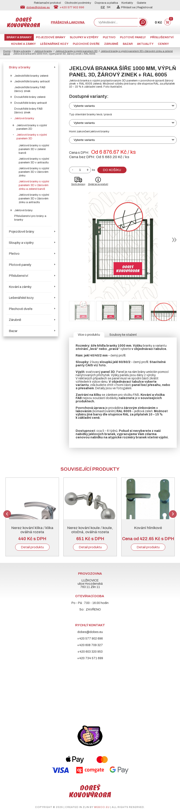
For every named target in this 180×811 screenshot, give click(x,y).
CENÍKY (163, 43)
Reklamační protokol (47, 2)
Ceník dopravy (78, 184)
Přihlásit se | (127, 7)
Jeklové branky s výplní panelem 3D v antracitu (34, 160)
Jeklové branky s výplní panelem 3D (76, 51)
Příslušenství (162, 37)
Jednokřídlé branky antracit (32, 81)
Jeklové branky (43, 51)
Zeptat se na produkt (98, 184)
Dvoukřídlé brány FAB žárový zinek (28, 110)
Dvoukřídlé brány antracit (30, 102)
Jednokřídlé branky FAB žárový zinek (29, 89)
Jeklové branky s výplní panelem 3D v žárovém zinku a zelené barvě (34, 185)
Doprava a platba (106, 2)
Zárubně (111, 43)
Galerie (141, 2)
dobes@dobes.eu (38, 7)
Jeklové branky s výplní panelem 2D (31, 127)
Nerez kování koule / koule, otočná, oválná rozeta (90, 530)
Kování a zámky (23, 43)
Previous (7, 514)
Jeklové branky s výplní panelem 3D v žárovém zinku (34, 172)
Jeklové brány (23, 210)
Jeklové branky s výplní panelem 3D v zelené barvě (34, 149)
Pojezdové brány (50, 37)
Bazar (128, 43)
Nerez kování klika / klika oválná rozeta (32, 530)
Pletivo (109, 37)
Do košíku (112, 170)
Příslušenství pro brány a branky (30, 217)
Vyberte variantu (84, 105)
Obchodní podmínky (78, 2)
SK (108, 7)
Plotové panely (133, 37)
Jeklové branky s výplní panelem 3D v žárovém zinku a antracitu (34, 198)
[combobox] (116, 22)
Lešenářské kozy (54, 43)
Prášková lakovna (68, 22)
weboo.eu (102, 807)
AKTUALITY (145, 43)
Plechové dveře (86, 43)
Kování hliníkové (148, 528)
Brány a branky (19, 37)
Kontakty (127, 2)
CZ (103, 7)
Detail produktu (32, 547)
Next (173, 514)
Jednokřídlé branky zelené (31, 75)
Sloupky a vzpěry (84, 37)
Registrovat (145, 7)
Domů (7, 51)
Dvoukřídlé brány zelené (29, 97)
